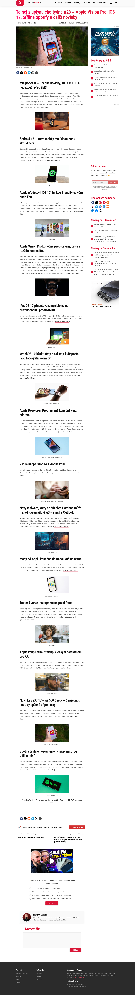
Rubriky (77, 3)
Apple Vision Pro (70, 319)
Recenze (68, 3)
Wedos (18, 982)
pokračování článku (42, 107)
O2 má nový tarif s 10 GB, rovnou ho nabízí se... (106, 97)
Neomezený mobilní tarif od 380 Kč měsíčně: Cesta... (105, 78)
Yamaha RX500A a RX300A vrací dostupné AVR (105, 226)
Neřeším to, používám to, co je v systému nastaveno (51, 895)
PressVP (39, 979)
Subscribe (113, 182)
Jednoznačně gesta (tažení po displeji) (46, 889)
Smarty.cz (19, 977)
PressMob (39, 977)
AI (94, 3)
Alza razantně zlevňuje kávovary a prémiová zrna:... (105, 66)
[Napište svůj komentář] (52, 940)
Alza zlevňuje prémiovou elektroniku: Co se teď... (106, 84)
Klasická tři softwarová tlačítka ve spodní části (49, 892)
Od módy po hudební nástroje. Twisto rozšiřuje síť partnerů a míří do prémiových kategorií (106, 255)
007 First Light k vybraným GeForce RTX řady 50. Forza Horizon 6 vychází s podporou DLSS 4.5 (106, 272)
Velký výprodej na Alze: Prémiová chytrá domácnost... (105, 91)
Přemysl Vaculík (21, 23)
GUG (17, 979)
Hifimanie (39, 974)
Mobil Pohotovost (22, 974)
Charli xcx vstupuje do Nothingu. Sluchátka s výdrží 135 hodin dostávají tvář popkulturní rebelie (105, 239)
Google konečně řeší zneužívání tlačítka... (104, 72)
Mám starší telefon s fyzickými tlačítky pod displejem (51, 899)
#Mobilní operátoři (67, 23)
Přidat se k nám (77, 827)
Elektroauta (102, 3)
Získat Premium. (79, 978)
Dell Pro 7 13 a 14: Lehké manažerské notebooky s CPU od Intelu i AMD (105, 263)
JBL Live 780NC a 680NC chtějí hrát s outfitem (106, 232)
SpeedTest (86, 3)
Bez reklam (59, 3)
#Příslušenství (82, 23)
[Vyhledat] (116, 3)
